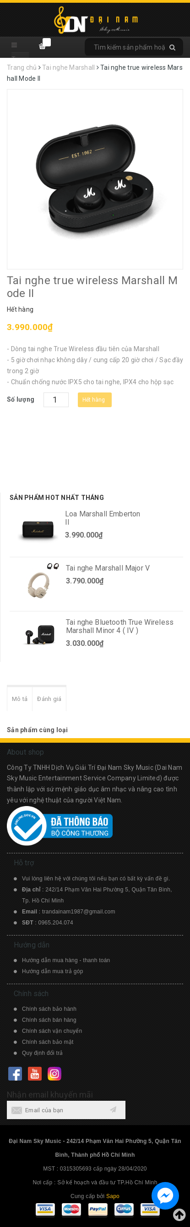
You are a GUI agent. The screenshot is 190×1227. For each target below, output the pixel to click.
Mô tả (19, 698)
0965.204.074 (55, 922)
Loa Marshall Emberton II (102, 518)
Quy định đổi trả (42, 1053)
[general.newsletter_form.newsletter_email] (66, 1110)
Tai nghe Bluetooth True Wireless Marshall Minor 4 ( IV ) (120, 626)
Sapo (112, 1196)
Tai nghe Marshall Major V (108, 568)
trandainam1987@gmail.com (78, 911)
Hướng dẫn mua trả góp (52, 971)
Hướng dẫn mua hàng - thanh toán (66, 960)
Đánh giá (49, 698)
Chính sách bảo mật (48, 1042)
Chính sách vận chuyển (52, 1031)
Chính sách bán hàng (49, 1020)
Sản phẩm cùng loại (37, 730)
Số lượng (20, 399)
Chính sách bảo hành (49, 1009)
